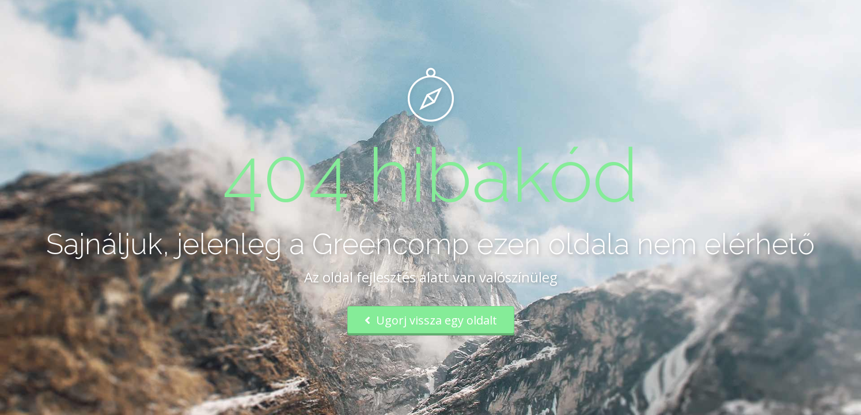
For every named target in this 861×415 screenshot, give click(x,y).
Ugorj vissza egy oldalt (431, 320)
